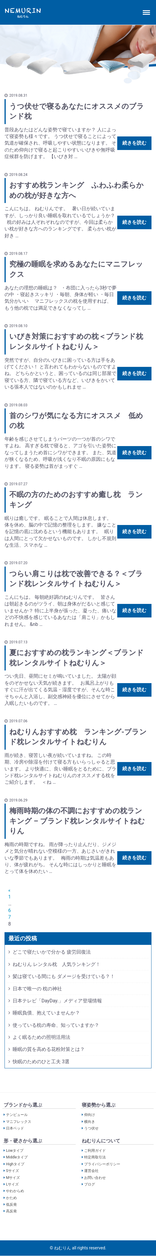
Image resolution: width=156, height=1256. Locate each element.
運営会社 (91, 1171)
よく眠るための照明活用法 (41, 1037)
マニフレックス (18, 1122)
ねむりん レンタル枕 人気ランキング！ (56, 964)
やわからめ (15, 1191)
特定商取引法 (95, 1157)
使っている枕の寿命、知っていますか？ (56, 1025)
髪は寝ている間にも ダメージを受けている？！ (64, 976)
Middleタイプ (17, 1157)
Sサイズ (12, 1171)
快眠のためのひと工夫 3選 (41, 1061)
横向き (89, 1122)
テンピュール (17, 1115)
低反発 (11, 1204)
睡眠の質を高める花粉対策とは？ (49, 1049)
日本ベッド (15, 1128)
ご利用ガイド (95, 1150)
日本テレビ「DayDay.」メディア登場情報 (57, 1001)
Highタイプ (15, 1164)
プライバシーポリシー (102, 1164)
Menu (147, 9)
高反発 (11, 1211)
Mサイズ (13, 1178)
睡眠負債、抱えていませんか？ (46, 1013)
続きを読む (134, 143)
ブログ (89, 1184)
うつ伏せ (91, 1128)
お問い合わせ (95, 1178)
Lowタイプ (14, 1150)
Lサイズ (12, 1184)
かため (11, 1198)
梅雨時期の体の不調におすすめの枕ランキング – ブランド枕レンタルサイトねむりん (77, 821)
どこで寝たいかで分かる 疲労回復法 (52, 952)
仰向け (89, 1115)
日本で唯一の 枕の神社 (37, 989)
